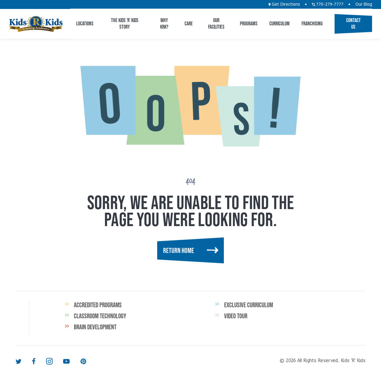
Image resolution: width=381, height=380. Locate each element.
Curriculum (279, 24)
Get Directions (284, 4)
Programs (248, 24)
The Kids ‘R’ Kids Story (124, 23)
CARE (189, 24)
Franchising (312, 24)
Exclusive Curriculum (248, 305)
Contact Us (353, 23)
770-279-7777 (327, 4)
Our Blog (363, 4)
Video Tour (235, 316)
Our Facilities (216, 23)
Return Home (178, 250)
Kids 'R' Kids (36, 24)
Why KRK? (164, 23)
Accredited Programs (98, 305)
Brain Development (95, 327)
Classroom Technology (100, 316)
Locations (84, 24)
